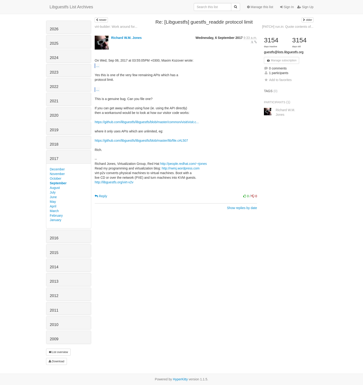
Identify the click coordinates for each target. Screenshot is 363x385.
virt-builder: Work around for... (116, 26)
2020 (54, 115)
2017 (54, 159)
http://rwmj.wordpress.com (180, 168)
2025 (54, 43)
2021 (54, 101)
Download (56, 361)
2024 (54, 58)
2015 (54, 252)
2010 (54, 324)
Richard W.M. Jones (126, 38)
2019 (54, 130)
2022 (54, 87)
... (97, 65)
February (56, 215)
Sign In (287, 7)
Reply (101, 196)
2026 (54, 29)
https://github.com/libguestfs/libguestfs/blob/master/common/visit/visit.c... (147, 122)
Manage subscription (281, 60)
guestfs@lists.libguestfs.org (284, 52)
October (55, 178)
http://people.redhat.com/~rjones (183, 164)
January (55, 220)
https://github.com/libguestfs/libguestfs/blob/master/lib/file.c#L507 (141, 140)
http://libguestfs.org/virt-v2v (114, 182)
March (54, 211)
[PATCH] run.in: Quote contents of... (287, 26)
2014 (54, 267)
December (57, 169)
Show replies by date (242, 208)
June (53, 197)
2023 (54, 72)
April (53, 206)
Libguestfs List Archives (71, 7)
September (58, 183)
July (53, 192)
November (57, 174)
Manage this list (260, 7)
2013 (54, 281)
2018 (54, 144)
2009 (54, 339)
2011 (54, 310)
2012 (54, 296)
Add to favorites (277, 80)
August (55, 188)
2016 (54, 238)
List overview (58, 352)
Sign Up (305, 7)
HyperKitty (180, 379)
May (53, 201)
